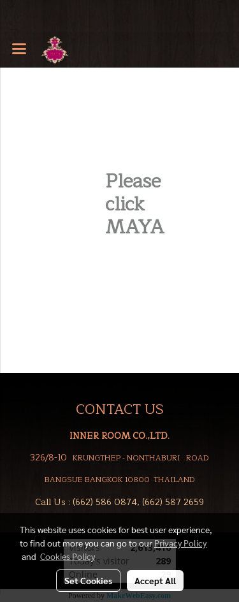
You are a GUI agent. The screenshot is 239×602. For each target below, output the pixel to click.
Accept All (155, 580)
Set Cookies (88, 580)
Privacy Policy (180, 542)
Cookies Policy (67, 556)
